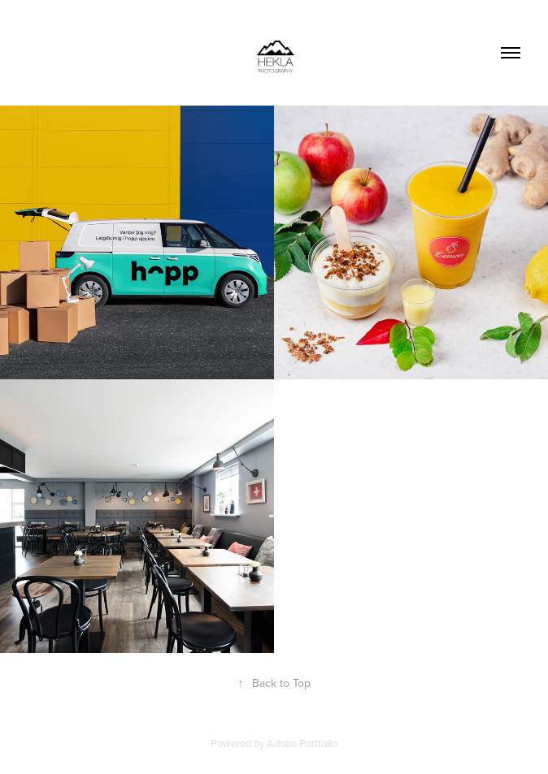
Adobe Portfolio (302, 743)
